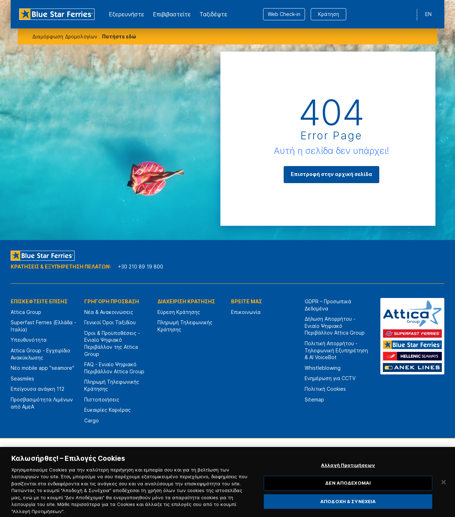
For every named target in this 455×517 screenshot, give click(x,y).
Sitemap (314, 399)
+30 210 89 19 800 (140, 266)
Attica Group (26, 312)
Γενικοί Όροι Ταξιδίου (110, 322)
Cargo (91, 420)
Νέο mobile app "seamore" (42, 368)
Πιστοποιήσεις (101, 399)
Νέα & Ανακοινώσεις (108, 312)
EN (428, 14)
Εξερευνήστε (126, 14)
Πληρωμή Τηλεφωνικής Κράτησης (111, 385)
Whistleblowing (323, 368)
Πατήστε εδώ (119, 36)
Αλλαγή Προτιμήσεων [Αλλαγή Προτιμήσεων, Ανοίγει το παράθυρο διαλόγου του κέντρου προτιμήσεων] (348, 473)
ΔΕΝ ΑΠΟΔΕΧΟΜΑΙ (348, 491)
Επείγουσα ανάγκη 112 (37, 389)
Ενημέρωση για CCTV (330, 378)
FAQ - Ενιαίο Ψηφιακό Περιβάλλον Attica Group (114, 367)
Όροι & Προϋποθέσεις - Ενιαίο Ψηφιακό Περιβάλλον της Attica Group (112, 343)
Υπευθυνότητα (29, 340)
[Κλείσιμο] (443, 490)
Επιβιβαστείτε (172, 14)
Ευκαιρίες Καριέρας (107, 410)
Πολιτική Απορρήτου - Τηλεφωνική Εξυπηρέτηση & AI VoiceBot (336, 350)
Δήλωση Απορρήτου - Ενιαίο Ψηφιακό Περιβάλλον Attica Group (335, 326)
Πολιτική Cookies (325, 389)
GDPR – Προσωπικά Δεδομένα (328, 304)
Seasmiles (22, 378)
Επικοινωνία (246, 312)
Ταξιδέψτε (213, 14)
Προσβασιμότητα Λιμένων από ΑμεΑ (42, 403)
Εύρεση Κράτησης (178, 312)
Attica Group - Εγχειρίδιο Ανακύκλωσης (40, 354)
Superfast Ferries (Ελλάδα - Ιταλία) (43, 325)
